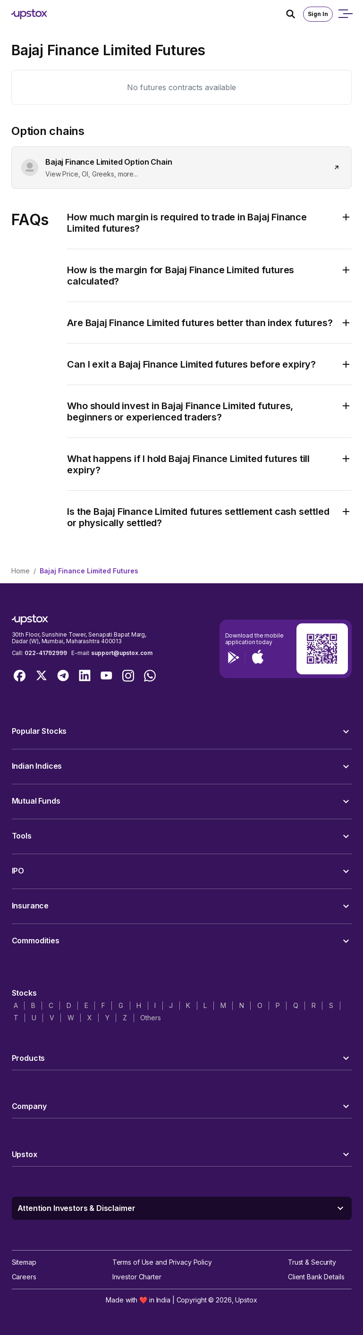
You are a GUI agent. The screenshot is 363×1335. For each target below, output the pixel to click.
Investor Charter (136, 1277)
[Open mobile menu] (345, 14)
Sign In (318, 13)
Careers (24, 1277)
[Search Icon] (294, 14)
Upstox (246, 1300)
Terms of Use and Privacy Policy (162, 1262)
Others (150, 1018)
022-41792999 (46, 652)
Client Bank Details (316, 1277)
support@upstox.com (121, 652)
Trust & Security (312, 1262)
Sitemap (24, 1262)
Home (20, 571)
